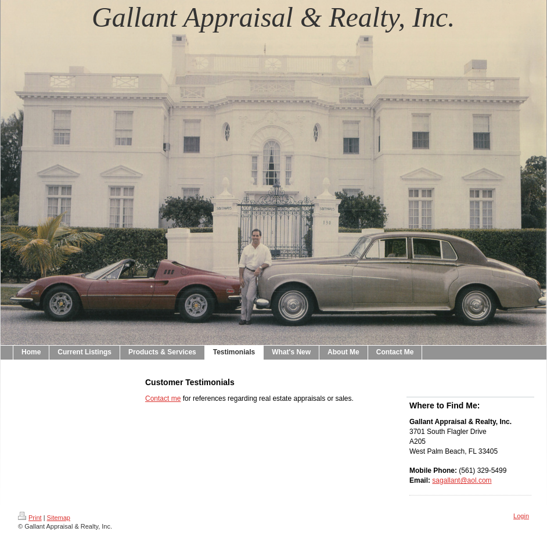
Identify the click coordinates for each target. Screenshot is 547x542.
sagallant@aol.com (461, 480)
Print (30, 517)
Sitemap (58, 517)
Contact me (163, 398)
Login (521, 515)
